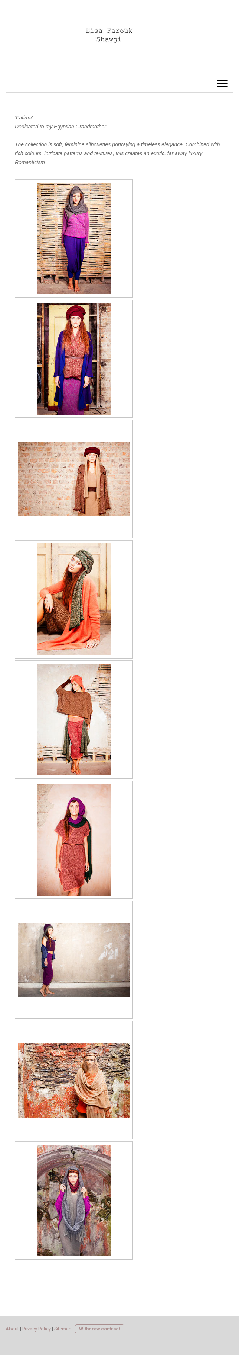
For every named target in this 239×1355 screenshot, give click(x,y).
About (12, 1329)
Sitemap (63, 1329)
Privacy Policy (36, 1329)
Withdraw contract (99, 1329)
